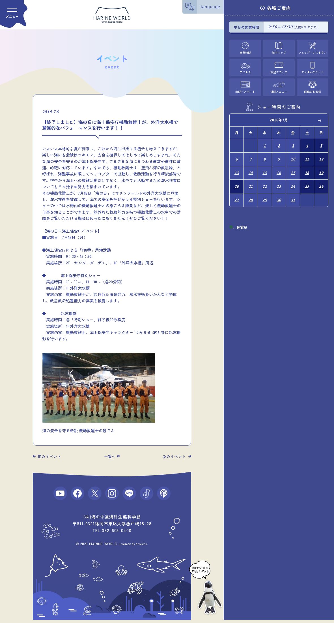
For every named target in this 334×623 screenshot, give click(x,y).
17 (293, 169)
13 (236, 169)
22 (264, 182)
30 (279, 194)
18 (307, 169)
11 (307, 156)
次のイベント (174, 456)
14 (251, 169)
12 (321, 156)
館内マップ (279, 52)
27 (236, 194)
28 (251, 194)
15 (264, 169)
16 (279, 169)
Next (319, 119)
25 (307, 182)
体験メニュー (279, 90)
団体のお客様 (312, 90)
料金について (279, 71)
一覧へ (110, 456)
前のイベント (49, 456)
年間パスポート (245, 90)
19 (321, 169)
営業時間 (245, 52)
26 (321, 182)
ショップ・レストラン (312, 52)
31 (293, 194)
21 (251, 182)
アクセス (245, 71)
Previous (237, 119)
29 (264, 194)
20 (236, 182)
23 (279, 182)
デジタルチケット (312, 71)
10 (293, 156)
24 (293, 182)
